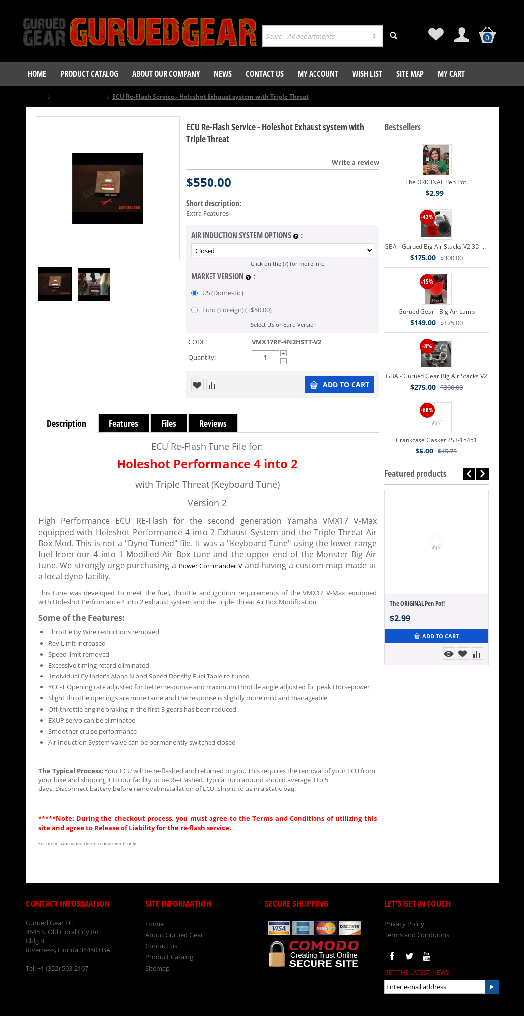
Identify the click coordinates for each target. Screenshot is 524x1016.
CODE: (197, 342)
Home (37, 73)
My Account (318, 73)
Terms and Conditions (416, 934)
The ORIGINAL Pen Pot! (436, 182)
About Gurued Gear (174, 934)
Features (123, 423)
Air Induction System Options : (247, 236)
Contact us (265, 73)
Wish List (367, 73)
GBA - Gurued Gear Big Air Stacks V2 (436, 376)
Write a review (355, 162)
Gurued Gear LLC (78, 96)
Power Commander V (210, 566)
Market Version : (223, 277)
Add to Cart (339, 384)
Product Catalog (89, 73)
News (223, 73)
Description (66, 423)
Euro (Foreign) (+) (231, 309)
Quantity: (202, 357)
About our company (166, 73)
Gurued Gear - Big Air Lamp (436, 311)
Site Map (410, 73)
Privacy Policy (404, 923)
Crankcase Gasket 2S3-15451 (436, 440)
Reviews (213, 423)
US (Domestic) (218, 292)
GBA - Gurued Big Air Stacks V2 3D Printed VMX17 (436, 246)
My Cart (451, 73)
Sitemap (157, 968)
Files (168, 423)
